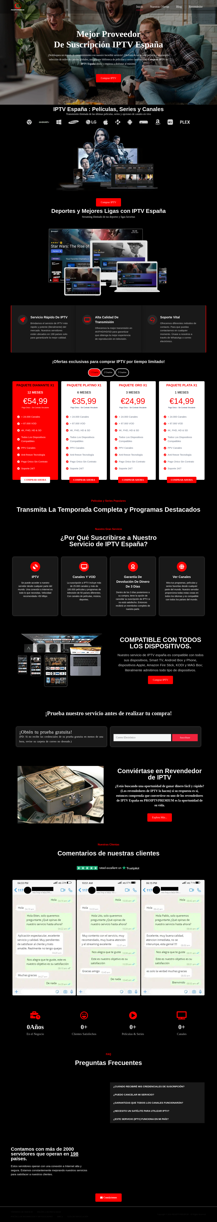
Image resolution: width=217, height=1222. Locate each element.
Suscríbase (185, 737)
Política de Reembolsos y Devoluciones (32, 1216)
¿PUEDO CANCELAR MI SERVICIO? (133, 1094)
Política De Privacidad (49, 1212)
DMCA (60, 1216)
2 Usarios (108, 372)
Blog (179, 6)
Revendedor (196, 6)
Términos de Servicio (22, 1212)
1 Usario (94, 372)
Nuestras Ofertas (159, 6)
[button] (157, 1086)
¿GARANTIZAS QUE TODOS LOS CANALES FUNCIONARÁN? (148, 1102)
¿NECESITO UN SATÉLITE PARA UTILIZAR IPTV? (141, 1111)
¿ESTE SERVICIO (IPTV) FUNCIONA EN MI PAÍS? (141, 1119)
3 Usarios (122, 372)
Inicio (139, 6)
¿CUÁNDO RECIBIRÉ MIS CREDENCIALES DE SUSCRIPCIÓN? (148, 1086)
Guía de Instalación (77, 1216)
